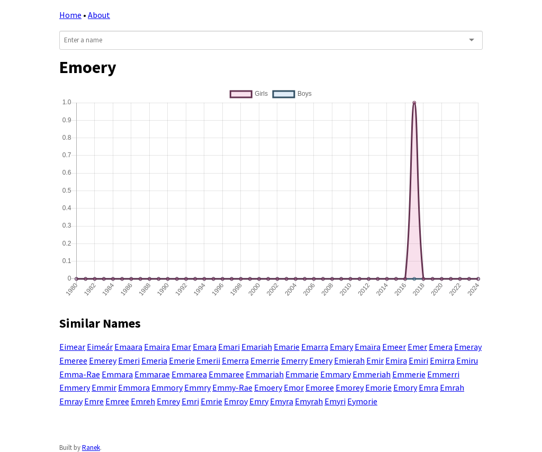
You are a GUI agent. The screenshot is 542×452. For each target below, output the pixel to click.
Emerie (182, 360)
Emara (204, 346)
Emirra (442, 360)
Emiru (467, 360)
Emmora (134, 387)
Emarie (287, 346)
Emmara (117, 374)
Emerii (208, 360)
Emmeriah (372, 374)
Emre (94, 401)
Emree (117, 401)
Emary (341, 346)
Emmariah (265, 374)
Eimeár (100, 346)
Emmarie (302, 374)
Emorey (350, 387)
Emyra (281, 401)
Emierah (349, 360)
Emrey (168, 401)
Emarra (314, 346)
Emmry (197, 387)
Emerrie (264, 360)
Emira (396, 360)
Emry (258, 401)
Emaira (157, 346)
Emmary (335, 374)
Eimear (72, 346)
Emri (190, 401)
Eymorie (362, 401)
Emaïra (368, 346)
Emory (405, 387)
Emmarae (152, 374)
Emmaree (226, 374)
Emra (428, 387)
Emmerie (409, 374)
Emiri (418, 360)
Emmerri (443, 374)
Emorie (378, 387)
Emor (294, 387)
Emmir (104, 387)
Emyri (335, 401)
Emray (71, 401)
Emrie (211, 401)
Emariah (256, 346)
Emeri (129, 360)
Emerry (294, 360)
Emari (229, 346)
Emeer (394, 346)
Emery (320, 360)
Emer (417, 346)
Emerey (102, 360)
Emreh (143, 401)
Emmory (167, 387)
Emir (375, 360)
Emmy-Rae (232, 387)
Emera (441, 346)
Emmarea (189, 374)
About (99, 15)
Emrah (452, 387)
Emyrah (309, 401)
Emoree (319, 387)
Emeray (468, 346)
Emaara (128, 346)
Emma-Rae (79, 374)
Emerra (235, 360)
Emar (181, 346)
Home (70, 15)
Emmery (74, 387)
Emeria (154, 360)
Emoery (268, 387)
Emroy (236, 401)
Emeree (73, 360)
